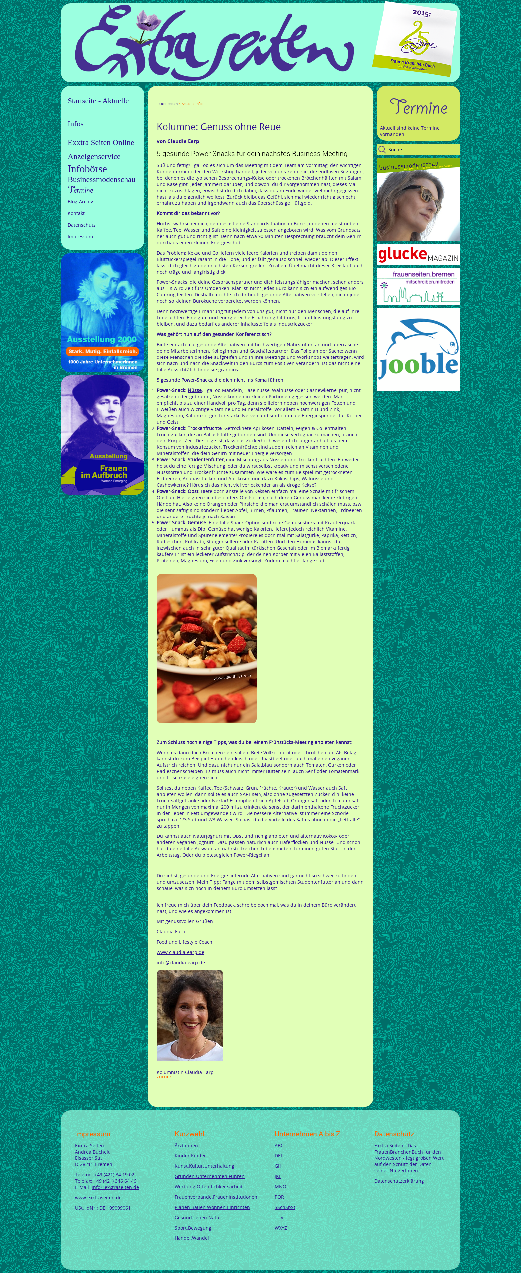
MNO (280, 1186)
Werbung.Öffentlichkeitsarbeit (209, 1186)
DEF (279, 1156)
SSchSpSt (285, 1207)
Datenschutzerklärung (399, 1181)
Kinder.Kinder (190, 1156)
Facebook (159, 97)
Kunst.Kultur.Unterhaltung (204, 1166)
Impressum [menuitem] (80, 236)
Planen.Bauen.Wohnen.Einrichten (212, 1207)
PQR (279, 1197)
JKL (278, 1176)
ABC (279, 1145)
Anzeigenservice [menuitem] (94, 156)
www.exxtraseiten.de (98, 1197)
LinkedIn (183, 97)
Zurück (164, 1077)
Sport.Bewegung (193, 1228)
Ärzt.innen (186, 1145)
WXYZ (281, 1228)
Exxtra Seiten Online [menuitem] (101, 142)
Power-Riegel (248, 855)
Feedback (224, 905)
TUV (279, 1217)
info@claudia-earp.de (181, 962)
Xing (191, 97)
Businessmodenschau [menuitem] (102, 179)
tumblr (207, 97)
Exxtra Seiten (167, 104)
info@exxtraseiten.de (115, 1187)
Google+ (175, 97)
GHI (279, 1166)
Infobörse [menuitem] (87, 169)
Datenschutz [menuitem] (82, 225)
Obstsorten (252, 497)
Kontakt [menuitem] (76, 213)
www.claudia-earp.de (180, 952)
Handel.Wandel (192, 1238)
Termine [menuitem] (80, 190)
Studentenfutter (315, 882)
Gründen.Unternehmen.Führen (210, 1176)
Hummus (178, 529)
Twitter (167, 97)
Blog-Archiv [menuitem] (80, 202)
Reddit (215, 97)
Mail (199, 97)
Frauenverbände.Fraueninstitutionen (216, 1197)
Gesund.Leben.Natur (198, 1217)
